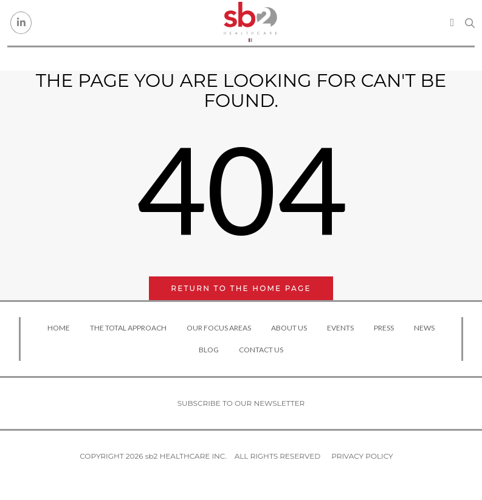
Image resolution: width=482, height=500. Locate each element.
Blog (209, 349)
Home (58, 327)
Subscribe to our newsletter (241, 403)
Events (340, 327)
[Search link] (470, 23)
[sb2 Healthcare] (249, 23)
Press (384, 327)
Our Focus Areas (219, 327)
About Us (289, 327)
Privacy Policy (362, 456)
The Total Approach (128, 327)
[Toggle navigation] (452, 22)
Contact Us (261, 349)
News (424, 327)
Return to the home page (241, 288)
